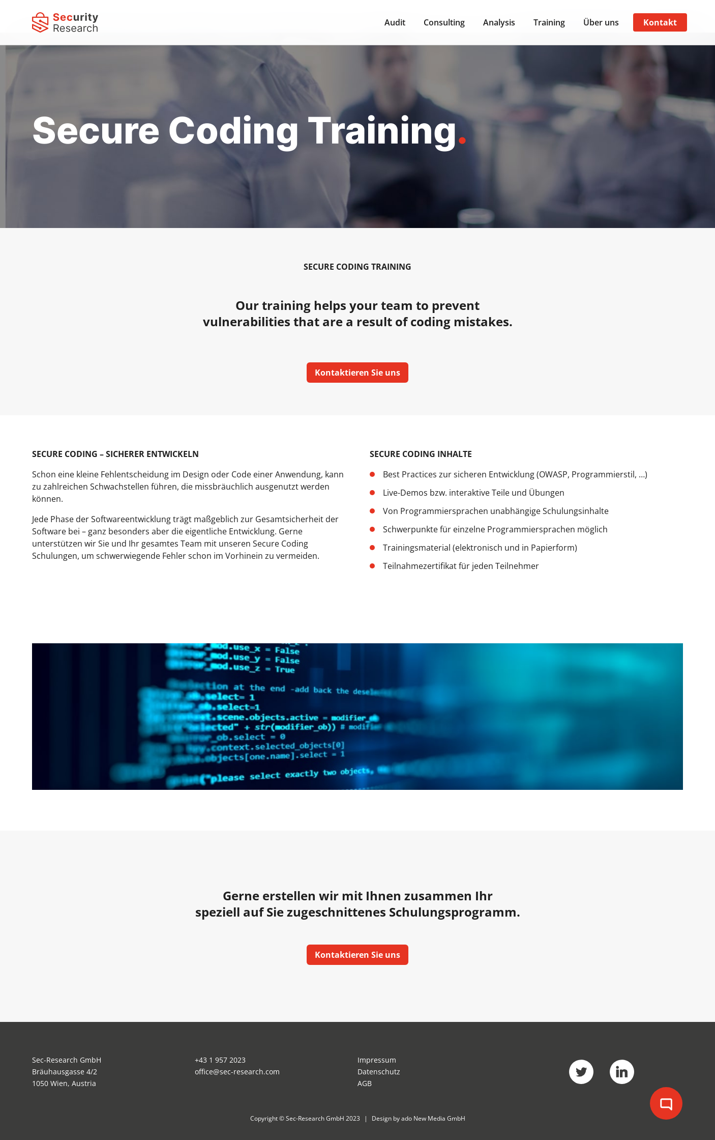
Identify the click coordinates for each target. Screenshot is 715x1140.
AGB (365, 1083)
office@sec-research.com (237, 1071)
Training (549, 22)
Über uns (601, 22)
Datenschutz (379, 1071)
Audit (394, 22)
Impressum (377, 1060)
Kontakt (660, 22)
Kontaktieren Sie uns (357, 372)
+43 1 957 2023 (220, 1060)
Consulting (444, 22)
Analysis (499, 22)
